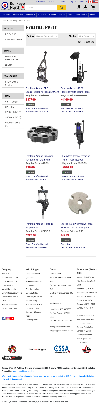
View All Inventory (67, 1)
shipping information (34, 281)
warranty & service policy (33, 314)
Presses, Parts (13, 39)
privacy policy (7, 285)
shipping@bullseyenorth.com (61, 331)
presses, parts (24, 20)
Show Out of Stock (12, 83)
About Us (82, 1)
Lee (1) (8, 64)
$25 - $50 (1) (11, 106)
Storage (52, 14)
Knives (70, 14)
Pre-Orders (41, 1)
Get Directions (55, 303)
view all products (9, 289)
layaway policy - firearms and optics (34, 295)
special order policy (34, 304)
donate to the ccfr (9, 281)
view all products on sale (12, 293)
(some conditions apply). (23, 371)
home (4, 20)
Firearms (6, 14)
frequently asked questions (33, 276)
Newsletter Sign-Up (9, 304)
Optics (62, 14)
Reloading (10, 34)
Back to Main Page (9, 308)
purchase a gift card (10, 278)
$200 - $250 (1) (13, 112)
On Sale (53, 1)
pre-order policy (32, 308)
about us (5, 274)
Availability (13, 75)
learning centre (32, 320)
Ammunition (18, 14)
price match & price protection (32, 287)
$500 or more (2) (12, 124)
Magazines (30, 14)
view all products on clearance (10, 299)
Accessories (81, 14)
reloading (13, 20)
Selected (9, 28)
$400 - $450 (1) (13, 117)
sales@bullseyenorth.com (60, 327)
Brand (13, 50)
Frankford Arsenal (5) (11, 58)
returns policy (31, 301)
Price (13, 95)
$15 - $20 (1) (11, 101)
